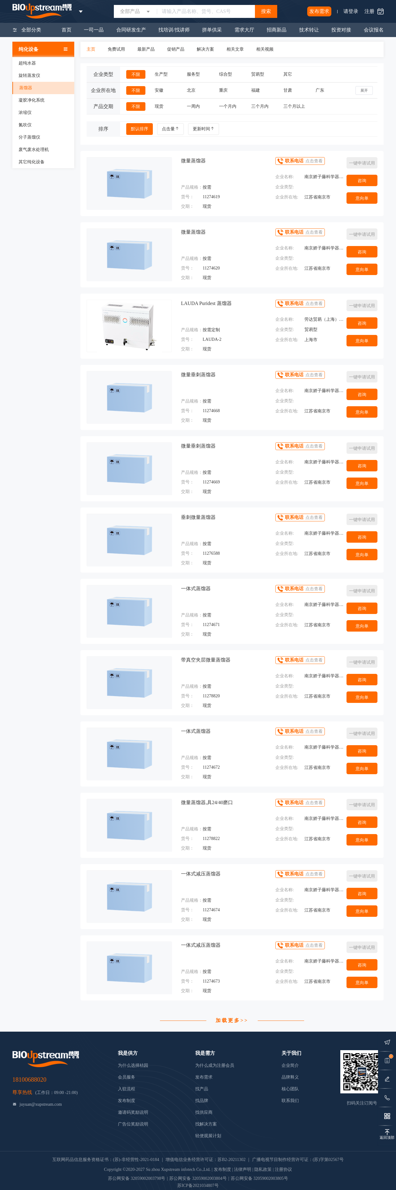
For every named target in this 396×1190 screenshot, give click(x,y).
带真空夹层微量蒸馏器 (205, 659)
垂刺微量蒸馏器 (198, 517)
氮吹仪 (25, 125)
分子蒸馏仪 (29, 137)
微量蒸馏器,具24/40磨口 (207, 802)
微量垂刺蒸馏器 (198, 374)
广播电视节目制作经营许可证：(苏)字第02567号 (298, 1159)
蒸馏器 (25, 88)
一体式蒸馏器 (196, 588)
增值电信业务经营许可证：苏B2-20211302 (205, 1159)
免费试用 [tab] (116, 49)
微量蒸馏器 (193, 160)
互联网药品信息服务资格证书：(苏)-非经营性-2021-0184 (105, 1159)
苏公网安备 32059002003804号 (198, 1178)
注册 (369, 11)
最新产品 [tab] (146, 49)
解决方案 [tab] (205, 49)
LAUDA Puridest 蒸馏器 (206, 303)
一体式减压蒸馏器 (201, 873)
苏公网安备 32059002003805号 (259, 1178)
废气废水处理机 (34, 149)
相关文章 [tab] (235, 49)
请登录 (350, 11)
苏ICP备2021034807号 (198, 1185)
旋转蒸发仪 (29, 75)
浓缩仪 (25, 112)
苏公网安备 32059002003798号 (137, 1178)
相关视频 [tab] (264, 49)
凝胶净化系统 (32, 100)
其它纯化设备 (32, 162)
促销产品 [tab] (175, 49)
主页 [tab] (91, 49)
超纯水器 (27, 63)
